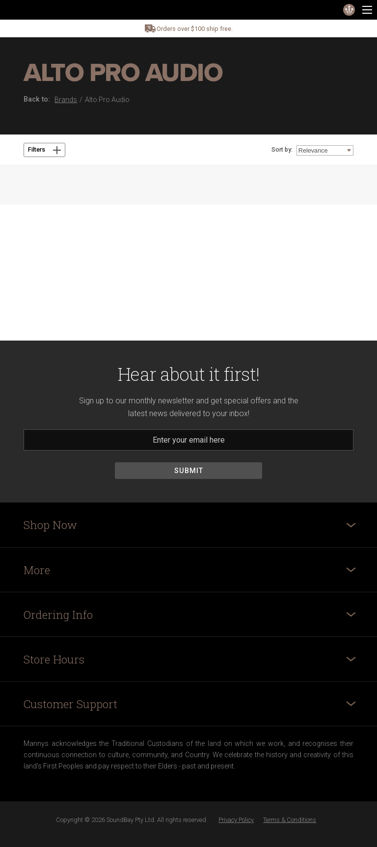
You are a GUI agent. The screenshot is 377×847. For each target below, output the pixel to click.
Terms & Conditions (289, 819)
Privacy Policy (236, 819)
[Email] (188, 439)
